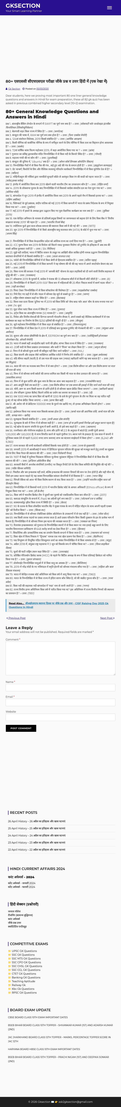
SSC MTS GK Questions (26, 958)
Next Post (107, 618)
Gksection (23, 5)
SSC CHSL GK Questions (27, 966)
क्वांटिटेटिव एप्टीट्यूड (17, 926)
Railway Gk (19, 985)
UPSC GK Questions (24, 951)
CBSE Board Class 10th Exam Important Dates (38, 1017)
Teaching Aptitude (23, 981)
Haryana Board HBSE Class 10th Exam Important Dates (44, 1049)
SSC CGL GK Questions (26, 969)
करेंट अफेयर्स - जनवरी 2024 (21, 883)
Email (10, 696)
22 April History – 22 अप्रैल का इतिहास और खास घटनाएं (36, 849)
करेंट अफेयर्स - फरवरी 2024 (21, 886)
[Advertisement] (60, 37)
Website (11, 711)
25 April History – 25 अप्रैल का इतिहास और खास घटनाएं (36, 828)
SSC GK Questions (23, 954)
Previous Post (16, 618)
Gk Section (14, 88)
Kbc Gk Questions (23, 988)
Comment (13, 639)
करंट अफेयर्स (14, 919)
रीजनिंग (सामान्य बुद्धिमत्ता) (20, 915)
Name (10, 682)
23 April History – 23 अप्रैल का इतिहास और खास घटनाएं (36, 842)
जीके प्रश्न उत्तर (14, 922)
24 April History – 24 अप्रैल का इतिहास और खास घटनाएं (37, 835)
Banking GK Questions (26, 977)
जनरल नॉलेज (14, 911)
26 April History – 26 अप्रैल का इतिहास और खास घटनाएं (36, 821)
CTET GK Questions (24, 973)
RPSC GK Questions (24, 992)
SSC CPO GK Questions (26, 962)
